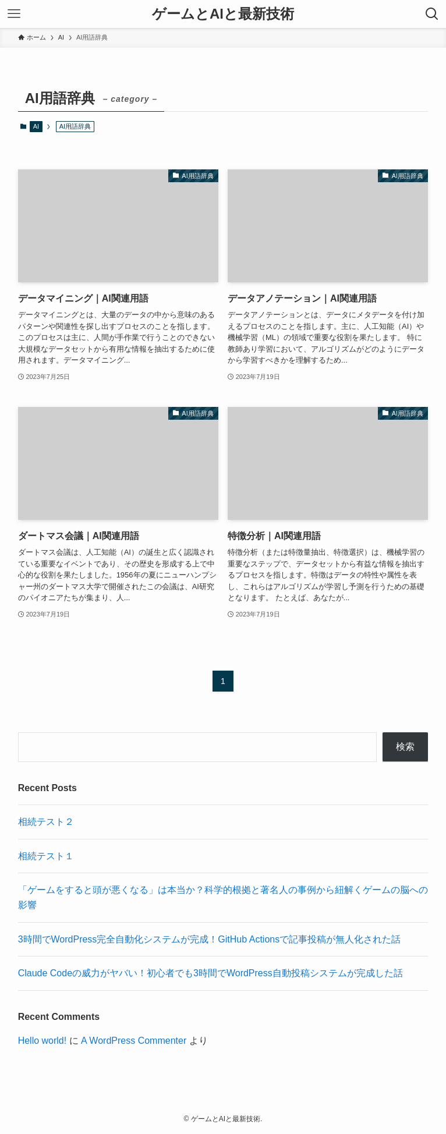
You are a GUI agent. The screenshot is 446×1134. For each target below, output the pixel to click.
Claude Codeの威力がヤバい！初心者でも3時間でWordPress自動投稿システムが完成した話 (210, 973)
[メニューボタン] (14, 14)
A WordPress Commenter (133, 1041)
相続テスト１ (46, 856)
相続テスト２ (46, 822)
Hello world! (42, 1041)
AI (36, 126)
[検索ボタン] (432, 14)
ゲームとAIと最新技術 (223, 14)
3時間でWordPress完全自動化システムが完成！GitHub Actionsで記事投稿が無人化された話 (209, 939)
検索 (405, 747)
